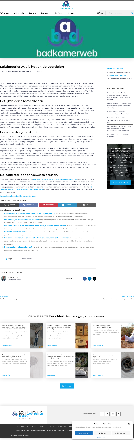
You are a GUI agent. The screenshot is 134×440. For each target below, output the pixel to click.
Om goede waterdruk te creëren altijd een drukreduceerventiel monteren (36, 238)
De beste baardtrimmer (14, 232)
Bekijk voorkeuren (121, 433)
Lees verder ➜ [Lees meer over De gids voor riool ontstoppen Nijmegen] (98, 375)
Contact (70, 13)
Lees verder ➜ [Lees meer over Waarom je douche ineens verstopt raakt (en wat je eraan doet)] (6, 375)
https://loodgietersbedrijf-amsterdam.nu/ (18, 196)
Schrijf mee (58, 13)
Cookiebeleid (101, 438)
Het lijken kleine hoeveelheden (119, 72)
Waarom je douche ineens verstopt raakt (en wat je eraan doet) (118, 120)
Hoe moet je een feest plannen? (18, 247)
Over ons (32, 13)
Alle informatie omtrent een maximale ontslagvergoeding (29, 213)
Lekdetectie (27, 259)
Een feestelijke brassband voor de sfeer (21, 220)
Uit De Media (19, 13)
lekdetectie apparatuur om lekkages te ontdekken (55, 179)
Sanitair (40, 71)
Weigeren (102, 433)
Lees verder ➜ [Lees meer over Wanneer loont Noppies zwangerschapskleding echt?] (98, 345)
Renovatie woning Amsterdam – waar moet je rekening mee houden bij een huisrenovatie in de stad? (15, 327)
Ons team (44, 13)
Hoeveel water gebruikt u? (117, 75)
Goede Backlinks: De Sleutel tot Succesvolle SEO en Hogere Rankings (37, 432)
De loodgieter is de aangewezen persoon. (120, 78)
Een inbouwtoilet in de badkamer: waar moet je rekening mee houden (35, 226)
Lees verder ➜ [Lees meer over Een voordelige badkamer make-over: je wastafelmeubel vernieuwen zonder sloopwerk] (52, 375)
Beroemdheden (14, 427)
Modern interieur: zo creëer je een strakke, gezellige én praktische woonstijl (119, 105)
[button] (129, 424)
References (4, 13)
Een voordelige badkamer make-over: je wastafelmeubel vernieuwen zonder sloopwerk (119, 128)
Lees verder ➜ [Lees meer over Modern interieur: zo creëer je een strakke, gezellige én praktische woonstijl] (52, 345)
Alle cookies (83, 433)
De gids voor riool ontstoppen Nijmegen (104, 356)
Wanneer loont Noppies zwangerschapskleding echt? (103, 326)
